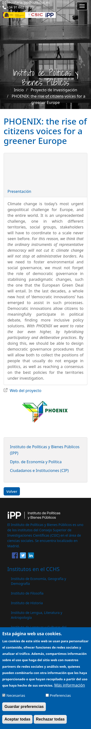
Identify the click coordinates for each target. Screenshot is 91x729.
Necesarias (16, 699)
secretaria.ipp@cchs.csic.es (28, 2)
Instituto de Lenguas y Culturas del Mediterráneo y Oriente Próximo (38, 629)
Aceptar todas (17, 723)
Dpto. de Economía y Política (36, 461)
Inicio (19, 90)
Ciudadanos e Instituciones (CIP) (39, 470)
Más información (69, 689)
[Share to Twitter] (23, 556)
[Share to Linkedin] (31, 556)
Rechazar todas (50, 723)
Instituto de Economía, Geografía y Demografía (38, 581)
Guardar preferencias (24, 711)
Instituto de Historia (27, 603)
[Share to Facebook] (15, 556)
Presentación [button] (19, 191)
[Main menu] (82, 6)
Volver (11, 491)
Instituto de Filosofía (27, 593)
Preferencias (60, 699)
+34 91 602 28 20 (20, 7)
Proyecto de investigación (54, 90)
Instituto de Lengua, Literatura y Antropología (36, 615)
